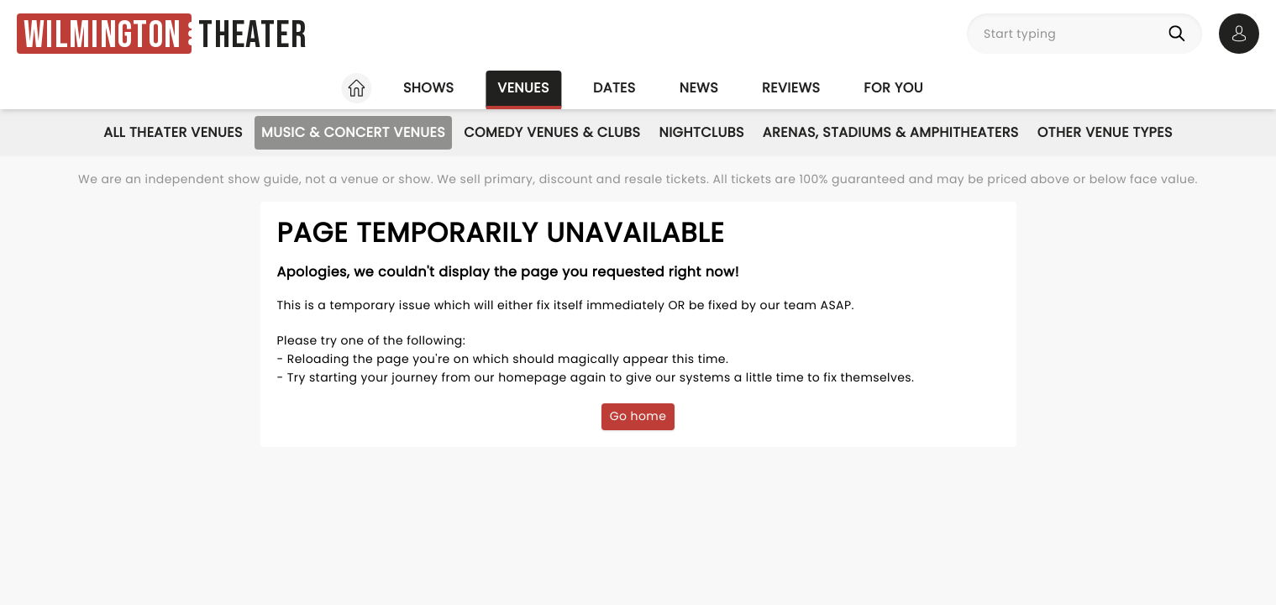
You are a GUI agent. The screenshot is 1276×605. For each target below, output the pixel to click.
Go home (638, 416)
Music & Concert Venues (353, 132)
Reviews (791, 87)
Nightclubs (701, 132)
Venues (523, 87)
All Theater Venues (173, 132)
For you (893, 87)
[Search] (1180, 33)
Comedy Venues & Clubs (552, 132)
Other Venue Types (1105, 132)
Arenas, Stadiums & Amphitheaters (891, 132)
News (699, 87)
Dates (614, 87)
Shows (428, 87)
